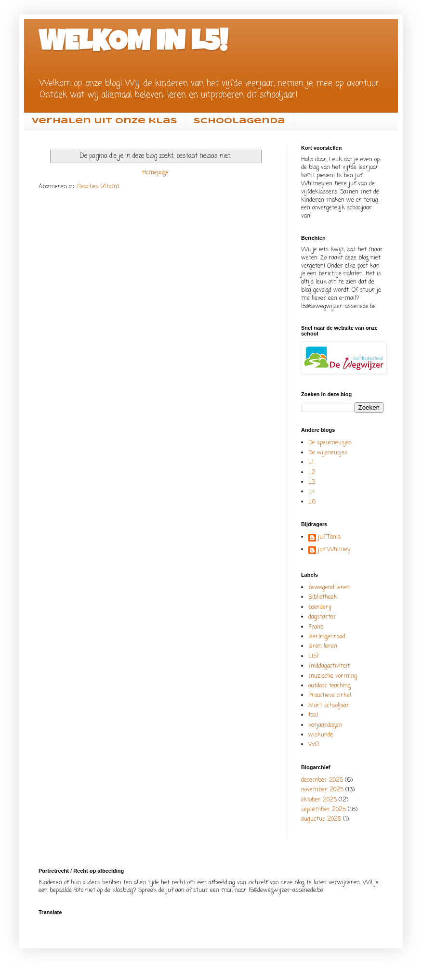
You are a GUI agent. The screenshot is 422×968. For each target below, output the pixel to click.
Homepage (155, 172)
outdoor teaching (329, 686)
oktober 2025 (319, 800)
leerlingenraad (326, 636)
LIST (313, 656)
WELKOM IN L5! (133, 44)
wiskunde (320, 735)
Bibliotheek (322, 597)
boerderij (319, 607)
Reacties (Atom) (98, 186)
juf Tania (329, 538)
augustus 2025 (321, 819)
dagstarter (322, 617)
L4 (311, 492)
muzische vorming (332, 676)
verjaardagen (325, 725)
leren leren (322, 646)
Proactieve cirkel (329, 695)
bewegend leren (329, 587)
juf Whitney (334, 550)
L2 (312, 472)
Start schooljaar (328, 705)
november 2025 (322, 790)
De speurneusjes (330, 443)
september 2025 (323, 809)
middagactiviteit (329, 666)
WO (313, 744)
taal (313, 715)
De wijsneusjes (327, 453)
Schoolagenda (239, 121)
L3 (311, 482)
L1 (311, 462)
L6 (312, 502)
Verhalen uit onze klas (104, 121)
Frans (315, 627)
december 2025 (322, 780)
